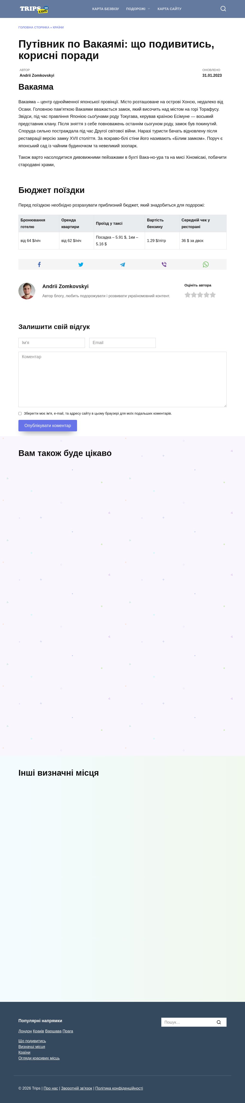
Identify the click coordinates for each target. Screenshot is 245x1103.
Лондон (25, 1031)
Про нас (51, 1088)
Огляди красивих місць (39, 1058)
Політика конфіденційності (119, 1088)
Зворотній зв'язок (76, 1088)
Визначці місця (31, 1046)
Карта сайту (169, 9)
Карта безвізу (105, 9)
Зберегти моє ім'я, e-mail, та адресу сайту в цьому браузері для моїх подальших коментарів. (98, 413)
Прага (67, 1031)
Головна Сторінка (34, 27)
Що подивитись (32, 1041)
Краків (38, 1031)
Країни (58, 27)
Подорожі (135, 9)
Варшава (53, 1031)
